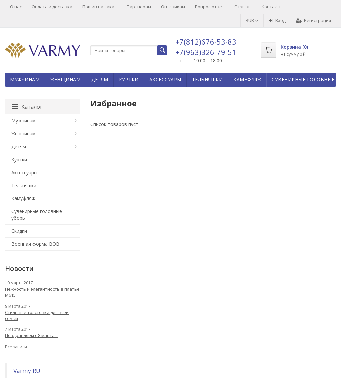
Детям (99, 79)
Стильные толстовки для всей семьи (37, 315)
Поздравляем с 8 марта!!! (31, 335)
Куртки (129, 79)
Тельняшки (207, 79)
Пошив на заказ (99, 7)
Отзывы (243, 7)
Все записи (16, 347)
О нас (16, 7)
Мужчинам (25, 79)
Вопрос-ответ (209, 7)
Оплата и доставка (52, 7)
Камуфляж (247, 79)
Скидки (19, 231)
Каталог (27, 106)
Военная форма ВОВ (35, 244)
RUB (252, 20)
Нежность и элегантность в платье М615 (42, 292)
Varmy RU (26, 371)
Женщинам (65, 79)
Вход (277, 20)
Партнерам (139, 7)
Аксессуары (165, 79)
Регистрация (313, 20)
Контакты (272, 7)
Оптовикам (173, 7)
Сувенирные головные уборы (36, 214)
